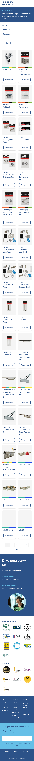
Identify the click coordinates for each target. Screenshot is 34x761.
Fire (3, 699)
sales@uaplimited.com (11, 580)
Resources (15, 699)
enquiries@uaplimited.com (12, 588)
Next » (17, 549)
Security (4, 702)
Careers (14, 702)
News (4, 713)
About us (5, 710)
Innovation (5, 705)
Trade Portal (15, 712)
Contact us (15, 705)
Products (5, 707)
